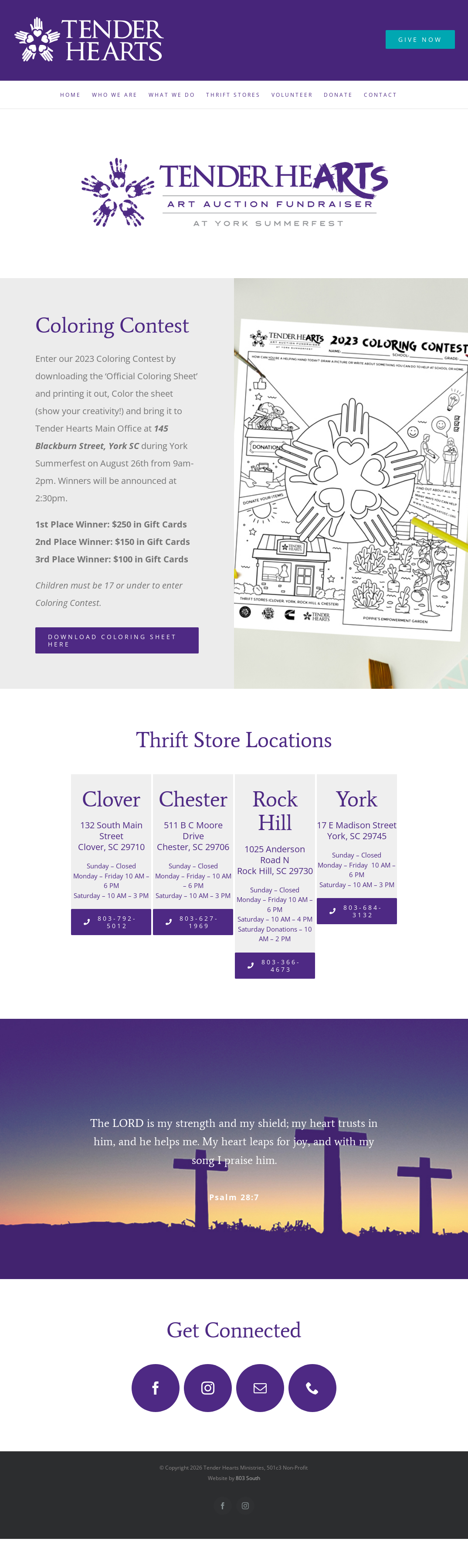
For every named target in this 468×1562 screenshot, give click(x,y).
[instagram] (208, 1388)
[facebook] (156, 1388)
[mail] (260, 1388)
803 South (248, 1478)
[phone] (312, 1388)
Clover (111, 799)
